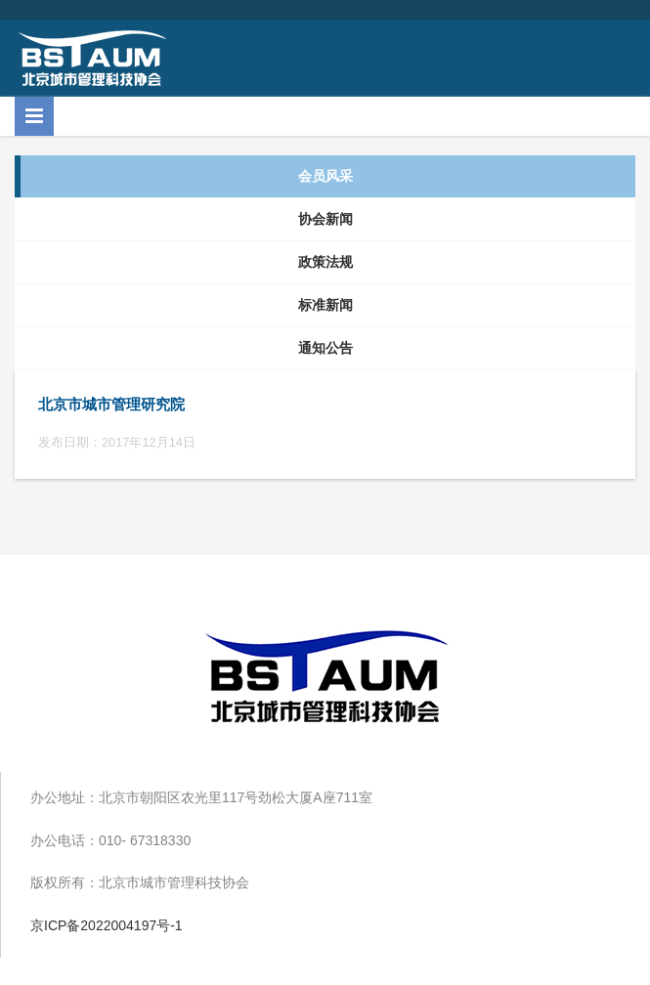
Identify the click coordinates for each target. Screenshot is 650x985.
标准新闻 (325, 305)
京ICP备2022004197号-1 (106, 925)
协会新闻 (325, 219)
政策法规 (325, 262)
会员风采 (325, 176)
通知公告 (325, 348)
